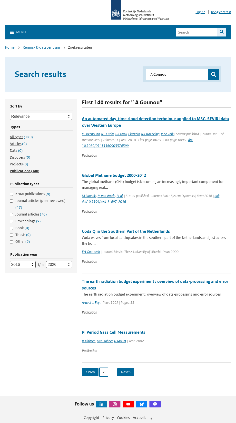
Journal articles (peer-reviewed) (40, 204)
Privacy (108, 417)
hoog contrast (221, 12)
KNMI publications (32, 193)
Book (22, 227)
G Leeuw (121, 134)
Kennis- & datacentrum (41, 47)
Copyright (91, 417)
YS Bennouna (91, 134)
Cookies (123, 417)
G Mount (120, 341)
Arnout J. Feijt (91, 302)
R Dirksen (88, 341)
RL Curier (107, 134)
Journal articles (31, 214)
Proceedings (28, 221)
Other (22, 241)
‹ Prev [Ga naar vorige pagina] (90, 372)
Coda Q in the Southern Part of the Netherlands (126, 231)
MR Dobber (105, 341)
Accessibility (142, 417)
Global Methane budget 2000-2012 (114, 175)
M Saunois (89, 195)
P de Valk (167, 134)
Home (10, 47)
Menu (21, 32)
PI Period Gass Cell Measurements (113, 332)
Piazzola (134, 134)
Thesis (23, 234)
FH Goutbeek (91, 251)
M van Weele (106, 195)
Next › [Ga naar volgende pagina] (126, 372)
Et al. (120, 195)
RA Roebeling (150, 134)
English (200, 12)
